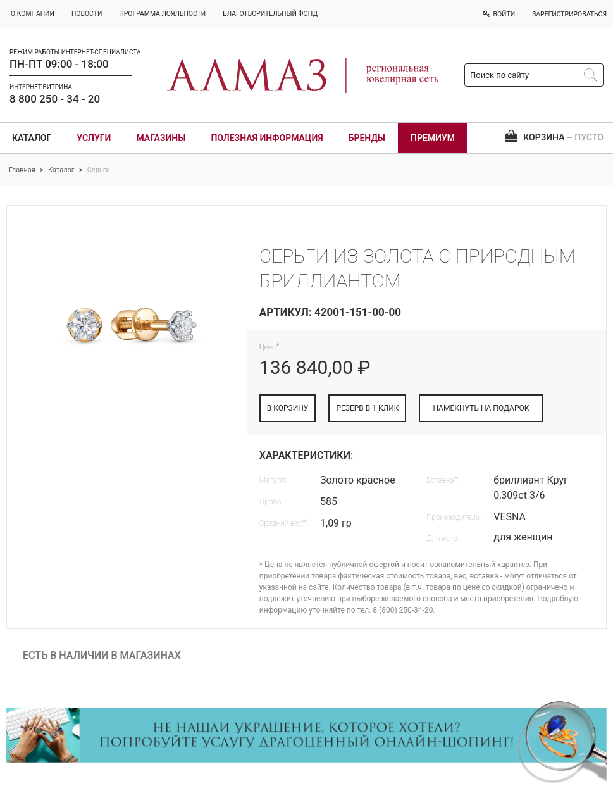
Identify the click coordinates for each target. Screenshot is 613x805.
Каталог (31, 138)
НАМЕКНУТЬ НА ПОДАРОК (481, 408)
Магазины (160, 138)
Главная (22, 170)
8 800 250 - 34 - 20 (54, 98)
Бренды (367, 138)
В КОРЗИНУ (288, 408)
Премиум (433, 138)
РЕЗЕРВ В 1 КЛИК (367, 408)
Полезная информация (267, 138)
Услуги (94, 138)
